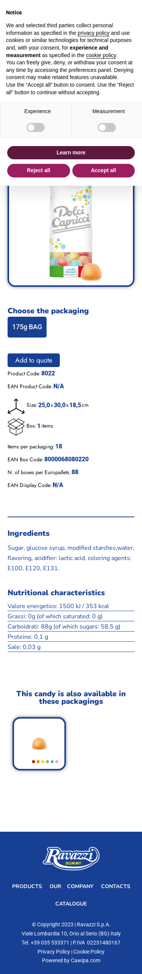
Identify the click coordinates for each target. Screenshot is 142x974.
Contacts (115, 886)
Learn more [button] (70, 152)
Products (27, 886)
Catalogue (71, 903)
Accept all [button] (103, 170)
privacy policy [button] (93, 33)
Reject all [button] (38, 170)
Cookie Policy (89, 952)
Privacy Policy (53, 952)
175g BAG (27, 327)
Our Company (72, 886)
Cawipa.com (85, 960)
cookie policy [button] (101, 55)
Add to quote (33, 360)
